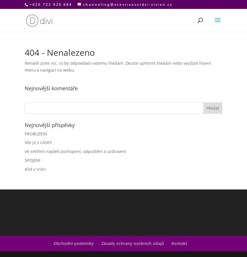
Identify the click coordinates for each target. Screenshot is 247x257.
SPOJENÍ (32, 160)
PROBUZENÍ (36, 134)
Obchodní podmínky (74, 243)
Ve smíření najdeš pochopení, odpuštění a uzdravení (75, 151)
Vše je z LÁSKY (38, 142)
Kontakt (179, 243)
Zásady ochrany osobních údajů (132, 243)
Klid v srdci (35, 169)
